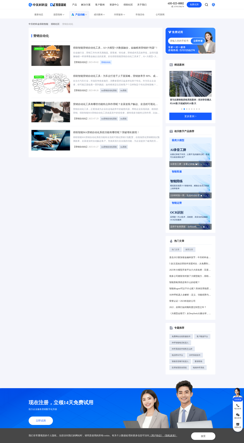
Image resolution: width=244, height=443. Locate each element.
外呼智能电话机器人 (180, 343)
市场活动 (140, 14)
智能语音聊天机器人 (180, 361)
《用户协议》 (156, 435)
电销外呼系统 (198, 368)
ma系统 (123, 90)
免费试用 (194, 4)
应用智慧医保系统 (179, 368)
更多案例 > (190, 116)
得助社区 (128, 4)
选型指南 (59, 14)
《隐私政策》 (170, 435)
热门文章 (175, 249)
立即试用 (41, 420)
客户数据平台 (202, 336)
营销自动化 (67, 24)
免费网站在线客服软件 (181, 336)
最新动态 (38, 14)
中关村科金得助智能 (38, 24)
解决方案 (86, 4)
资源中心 (114, 4)
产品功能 (79, 14)
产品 (74, 4)
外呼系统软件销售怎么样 (182, 349)
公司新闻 (160, 14)
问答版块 (119, 14)
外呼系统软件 (194, 355)
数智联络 (198, 361)
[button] (181, 109)
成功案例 (99, 14)
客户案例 (100, 4)
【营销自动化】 (80, 62)
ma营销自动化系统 (109, 90)
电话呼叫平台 (177, 355)
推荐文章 (189, 249)
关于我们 (142, 4)
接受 (200, 435)
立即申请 (198, 41)
